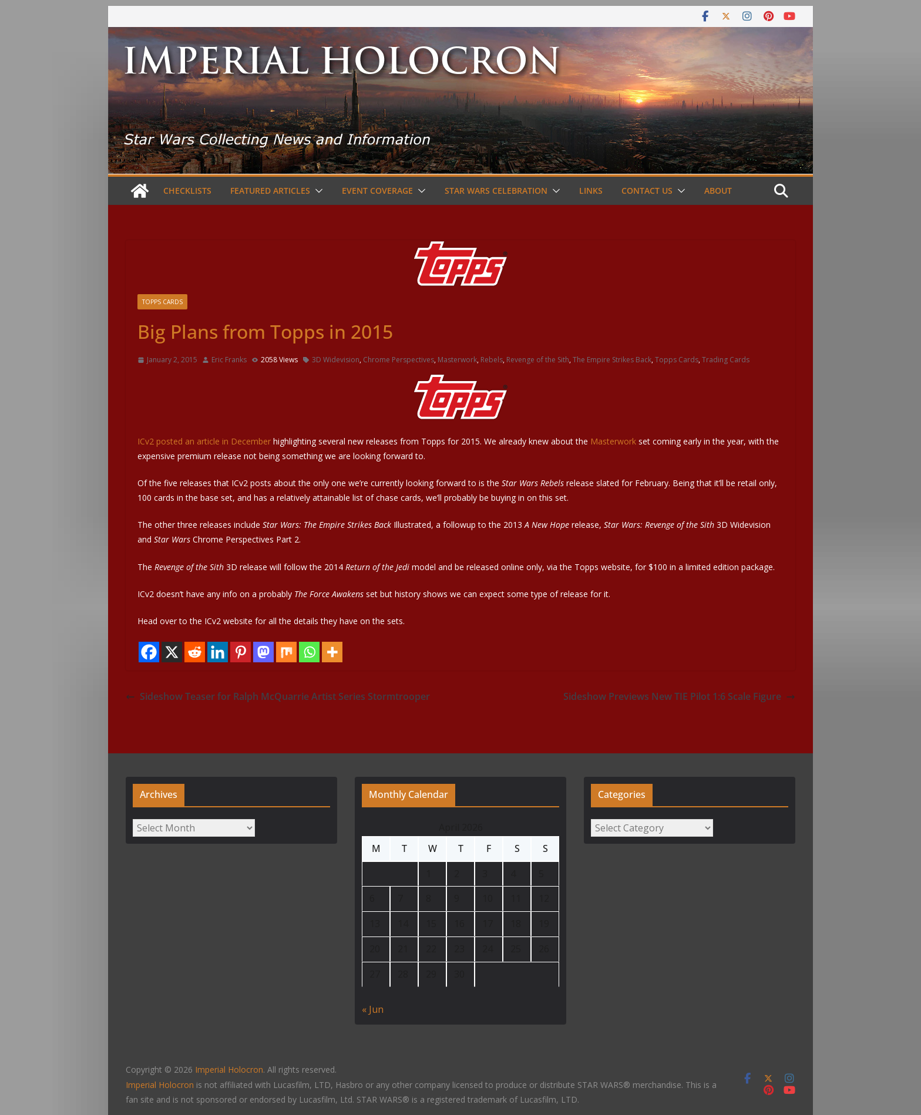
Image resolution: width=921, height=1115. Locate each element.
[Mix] (286, 652)
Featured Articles (270, 190)
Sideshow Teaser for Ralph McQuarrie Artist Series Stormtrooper (278, 696)
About (718, 190)
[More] (332, 652)
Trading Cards (725, 360)
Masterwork (457, 360)
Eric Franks (229, 360)
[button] (316, 191)
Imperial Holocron (160, 1084)
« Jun (373, 1009)
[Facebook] (149, 652)
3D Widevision (335, 360)
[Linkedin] (217, 652)
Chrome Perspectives (398, 360)
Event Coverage (377, 190)
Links (591, 190)
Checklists (187, 190)
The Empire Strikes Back (612, 360)
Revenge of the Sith (537, 360)
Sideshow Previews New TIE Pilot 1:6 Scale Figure (679, 696)
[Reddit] (194, 652)
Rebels (491, 360)
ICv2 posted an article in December (322, 410)
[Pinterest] (240, 652)
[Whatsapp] (309, 652)
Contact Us (647, 190)
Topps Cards (162, 302)
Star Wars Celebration (496, 190)
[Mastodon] (263, 652)
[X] (172, 652)
